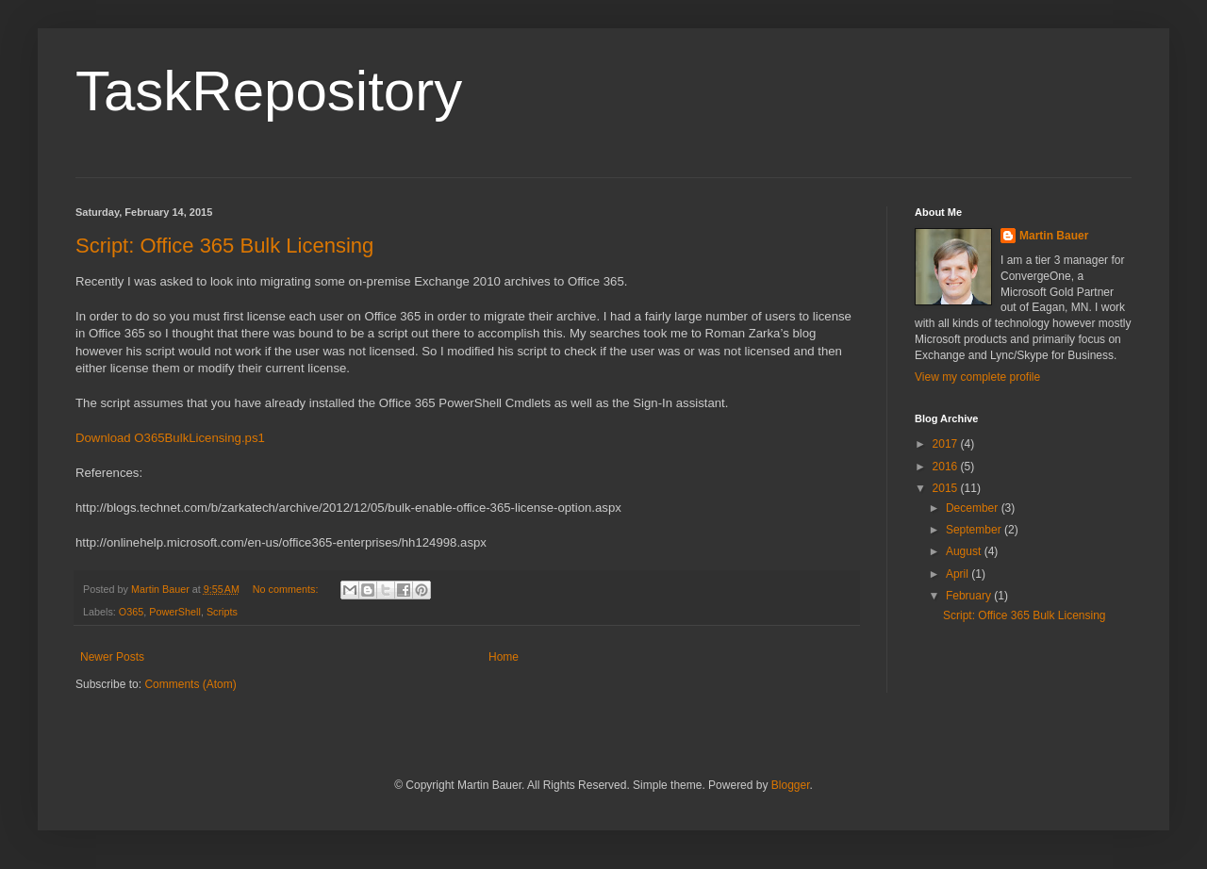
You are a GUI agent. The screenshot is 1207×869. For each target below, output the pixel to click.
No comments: (287, 589)
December (973, 508)
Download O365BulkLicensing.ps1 (170, 438)
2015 (947, 488)
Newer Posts (112, 657)
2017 (947, 444)
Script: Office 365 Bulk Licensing (224, 245)
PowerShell (175, 611)
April (958, 574)
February (970, 595)
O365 (131, 611)
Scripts (222, 611)
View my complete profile (977, 377)
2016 (947, 466)
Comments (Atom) (190, 684)
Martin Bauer (1053, 235)
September (975, 529)
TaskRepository (268, 91)
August (965, 551)
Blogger (790, 785)
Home (503, 657)
